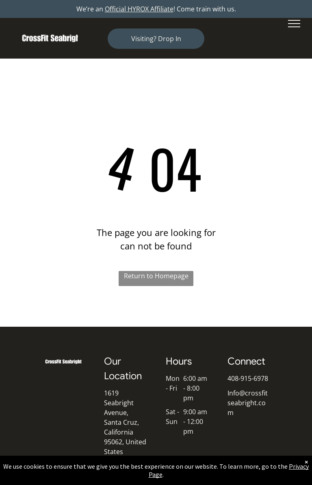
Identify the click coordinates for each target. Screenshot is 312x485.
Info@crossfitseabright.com (248, 403)
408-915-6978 (248, 378)
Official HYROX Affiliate (139, 8)
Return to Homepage (156, 275)
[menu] (294, 23)
